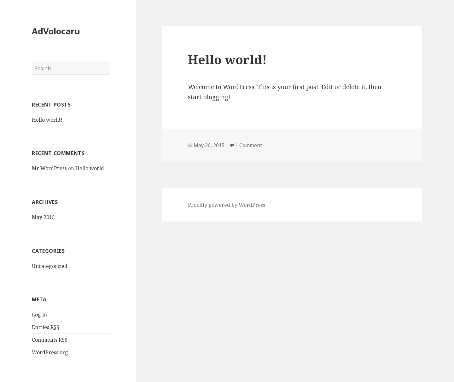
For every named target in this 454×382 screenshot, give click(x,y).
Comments (49, 340)
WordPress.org (50, 352)
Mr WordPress (49, 168)
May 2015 (43, 217)
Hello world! (47, 119)
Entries (45, 327)
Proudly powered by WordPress (226, 204)
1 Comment (248, 145)
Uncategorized (49, 266)
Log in (39, 314)
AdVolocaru (56, 31)
